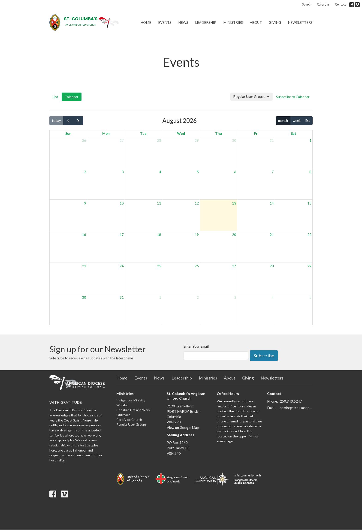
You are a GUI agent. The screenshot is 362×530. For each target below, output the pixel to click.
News (183, 22)
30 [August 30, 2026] (84, 297)
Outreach (123, 415)
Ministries (233, 22)
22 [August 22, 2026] (309, 234)
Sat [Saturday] (293, 133)
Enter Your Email (196, 346)
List (55, 97)
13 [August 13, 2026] (234, 203)
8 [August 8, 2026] (310, 172)
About (256, 22)
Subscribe (263, 355)
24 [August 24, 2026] (122, 266)
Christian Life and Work (133, 410)
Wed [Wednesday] (181, 133)
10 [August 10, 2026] (122, 203)
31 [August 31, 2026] (122, 297)
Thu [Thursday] (218, 133)
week (297, 120)
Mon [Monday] (106, 133)
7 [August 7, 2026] (273, 172)
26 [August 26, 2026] (197, 266)
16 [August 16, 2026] (84, 234)
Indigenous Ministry (130, 400)
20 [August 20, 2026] (234, 234)
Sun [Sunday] (68, 133)
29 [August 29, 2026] (309, 266)
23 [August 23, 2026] (84, 266)
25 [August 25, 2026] (159, 266)
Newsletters (300, 22)
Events (164, 22)
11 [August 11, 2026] (159, 203)
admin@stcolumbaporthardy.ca (296, 408)
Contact (340, 4)
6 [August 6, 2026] (235, 172)
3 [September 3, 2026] (235, 297)
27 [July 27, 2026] (122, 140)
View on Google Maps (183, 427)
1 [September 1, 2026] (160, 297)
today (56, 120)
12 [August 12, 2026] (197, 203)
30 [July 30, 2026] (234, 140)
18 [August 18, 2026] (159, 234)
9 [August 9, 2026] (85, 203)
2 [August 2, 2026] (85, 172)
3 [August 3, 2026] (123, 172)
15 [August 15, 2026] (309, 203)
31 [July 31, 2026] (272, 140)
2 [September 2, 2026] (198, 297)
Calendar (323, 4)
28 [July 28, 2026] (159, 140)
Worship (122, 405)
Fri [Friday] (256, 133)
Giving (275, 22)
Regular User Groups (251, 96)
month (283, 120)
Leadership (205, 22)
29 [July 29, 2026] (197, 140)
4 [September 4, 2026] (273, 297)
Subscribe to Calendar (293, 97)
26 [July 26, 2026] (84, 140)
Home (146, 22)
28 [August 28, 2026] (272, 266)
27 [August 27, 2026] (234, 266)
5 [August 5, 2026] (198, 172)
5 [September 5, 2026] (310, 297)
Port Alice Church (129, 420)
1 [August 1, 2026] (310, 140)
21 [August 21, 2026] (272, 234)
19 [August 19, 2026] (197, 234)
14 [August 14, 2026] (272, 203)
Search (306, 4)
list (307, 120)
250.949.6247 (291, 401)
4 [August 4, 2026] (160, 172)
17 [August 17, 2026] (122, 234)
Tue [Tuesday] (143, 133)
